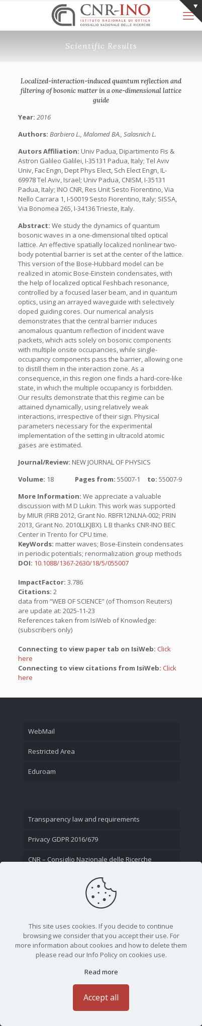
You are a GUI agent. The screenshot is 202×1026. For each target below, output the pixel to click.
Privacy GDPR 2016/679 (63, 839)
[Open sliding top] (190, 11)
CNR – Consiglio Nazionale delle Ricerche (90, 859)
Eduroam (42, 771)
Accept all (101, 997)
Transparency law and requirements (84, 819)
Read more (101, 971)
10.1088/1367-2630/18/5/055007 (81, 562)
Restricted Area (51, 751)
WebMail (41, 731)
